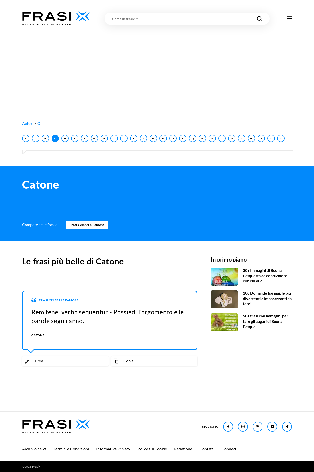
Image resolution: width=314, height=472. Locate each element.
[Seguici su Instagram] (243, 427)
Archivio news (34, 448)
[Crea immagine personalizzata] (65, 361)
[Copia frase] (154, 361)
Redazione (183, 448)
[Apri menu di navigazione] (289, 18)
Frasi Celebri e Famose (86, 225)
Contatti (207, 448)
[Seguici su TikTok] (287, 427)
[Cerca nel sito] (259, 19)
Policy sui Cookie (152, 448)
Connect (229, 448)
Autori (27, 123)
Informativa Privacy (113, 448)
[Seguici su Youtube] (272, 427)
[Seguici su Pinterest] (257, 427)
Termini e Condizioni (71, 448)
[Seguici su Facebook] (228, 427)
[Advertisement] (157, 63)
